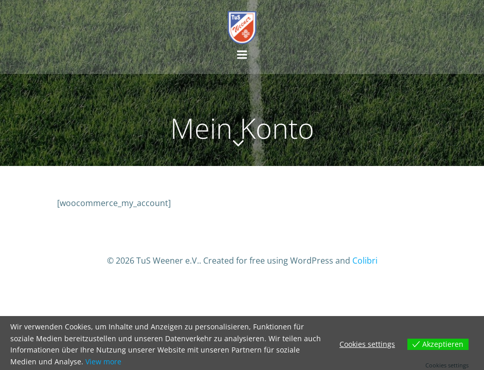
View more (103, 361)
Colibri (365, 260)
